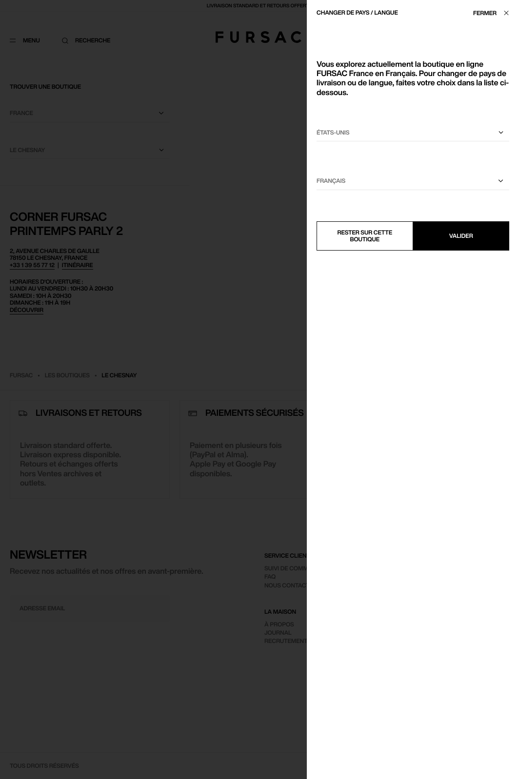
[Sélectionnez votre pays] (413, 132)
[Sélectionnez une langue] (413, 181)
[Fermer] (493, 12)
